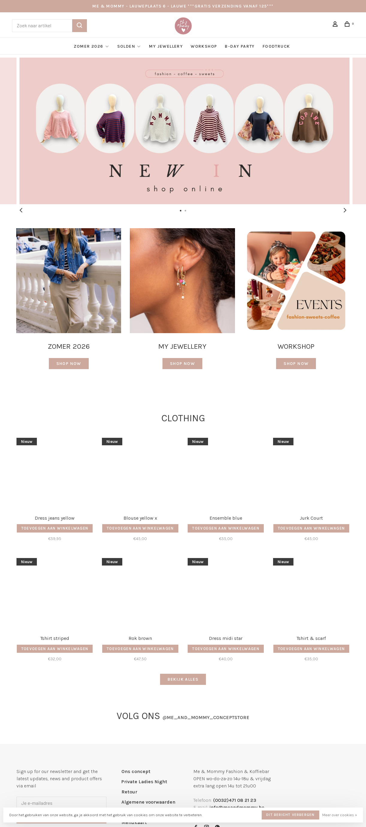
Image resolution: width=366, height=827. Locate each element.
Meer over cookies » (339, 815)
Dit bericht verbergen (290, 815)
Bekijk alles (183, 679)
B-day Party (239, 46)
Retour (129, 792)
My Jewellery (166, 46)
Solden (127, 46)
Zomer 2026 (88, 46)
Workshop (204, 46)
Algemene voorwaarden (148, 802)
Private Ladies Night (144, 781)
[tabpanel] (183, 131)
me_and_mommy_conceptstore (205, 717)
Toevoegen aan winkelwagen (54, 528)
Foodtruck (276, 46)
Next (345, 210)
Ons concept (135, 771)
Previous (21, 210)
